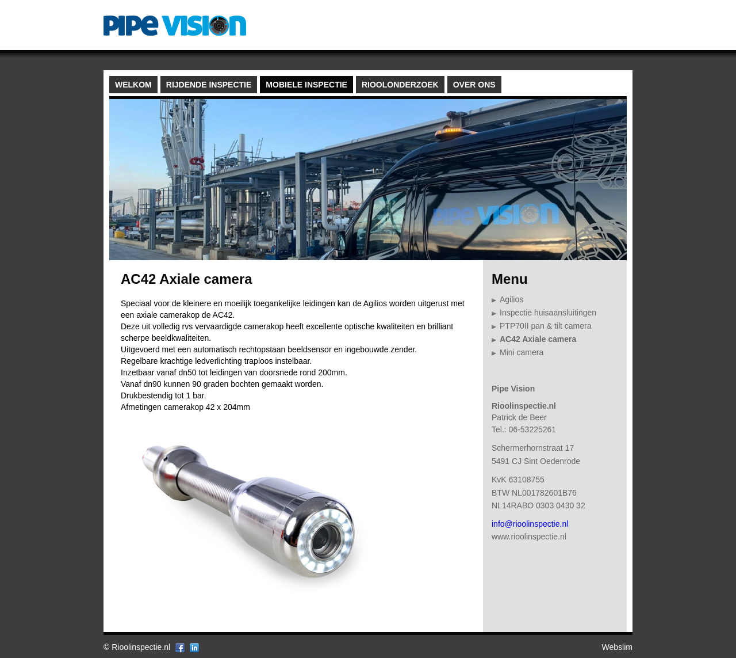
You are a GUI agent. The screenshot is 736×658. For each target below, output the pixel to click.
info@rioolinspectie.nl (530, 523)
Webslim (617, 647)
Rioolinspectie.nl (141, 647)
